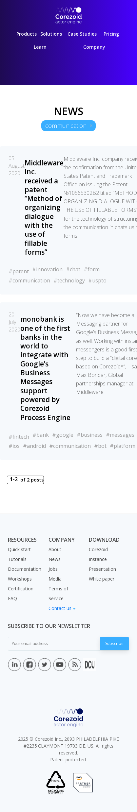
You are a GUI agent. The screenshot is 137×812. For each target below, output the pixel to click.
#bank (40, 434)
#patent (19, 271)
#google (62, 434)
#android (34, 445)
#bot (100, 445)
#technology (69, 280)
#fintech (19, 436)
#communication (29, 280)
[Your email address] (54, 643)
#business (90, 434)
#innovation (47, 269)
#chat (73, 269)
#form (92, 269)
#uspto (97, 280)
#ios (14, 445)
